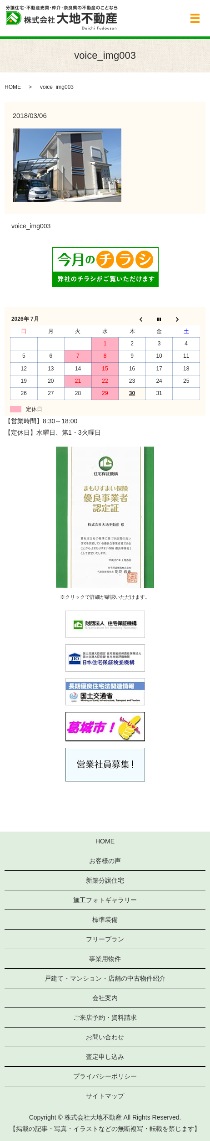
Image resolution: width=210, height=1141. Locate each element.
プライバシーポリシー (105, 1076)
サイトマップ (105, 1096)
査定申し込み (105, 1056)
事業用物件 (105, 958)
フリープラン (105, 939)
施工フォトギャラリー (105, 900)
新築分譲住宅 (105, 880)
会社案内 (105, 998)
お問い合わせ (105, 1037)
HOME (13, 87)
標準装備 (105, 919)
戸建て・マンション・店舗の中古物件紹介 (105, 978)
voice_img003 (30, 226)
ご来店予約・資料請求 (105, 1017)
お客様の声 (105, 860)
